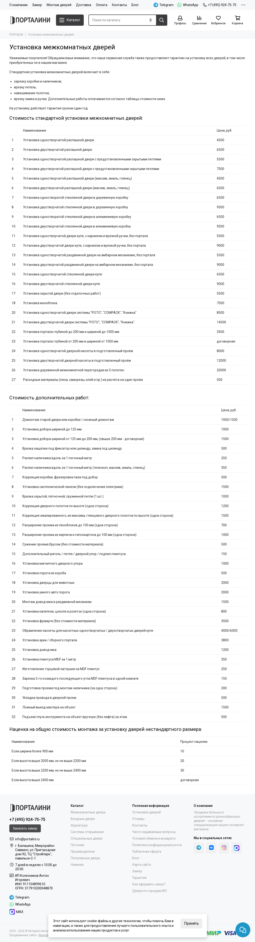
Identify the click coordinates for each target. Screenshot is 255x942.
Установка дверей (146, 812)
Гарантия (139, 878)
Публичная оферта (146, 851)
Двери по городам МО (149, 891)
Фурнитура (79, 825)
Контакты (119, 5)
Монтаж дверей (59, 5)
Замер (37, 5)
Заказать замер (25, 828)
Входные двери (83, 819)
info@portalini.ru (27, 839)
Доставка (83, 5)
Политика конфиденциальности (157, 845)
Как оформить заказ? (148, 884)
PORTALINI (16, 34)
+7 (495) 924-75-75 (219, 5)
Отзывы (138, 819)
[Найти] (161, 20)
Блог (135, 5)
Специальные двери (86, 838)
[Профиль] (180, 20)
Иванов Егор (46, 935)
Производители (83, 851)
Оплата (101, 5)
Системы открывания (87, 832)
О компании (18, 5)
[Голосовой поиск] (150, 20)
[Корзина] (237, 20)
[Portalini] (30, 20)
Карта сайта (141, 864)
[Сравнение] (199, 20)
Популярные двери (85, 858)
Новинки (77, 864)
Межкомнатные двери (88, 812)
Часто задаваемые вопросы (154, 832)
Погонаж (77, 845)
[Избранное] (218, 20)
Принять (191, 923)
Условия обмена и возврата (153, 838)
